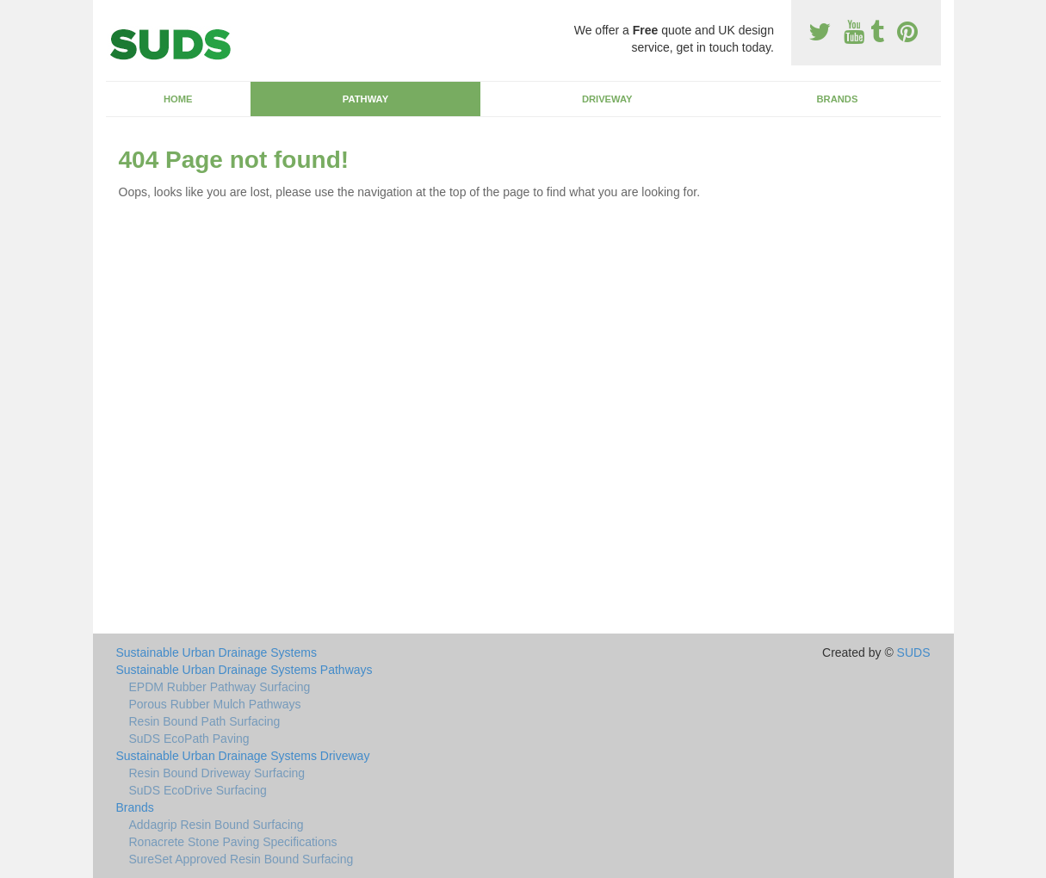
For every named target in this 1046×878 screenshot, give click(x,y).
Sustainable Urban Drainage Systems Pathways (244, 670)
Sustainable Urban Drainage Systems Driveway (243, 756)
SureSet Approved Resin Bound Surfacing (241, 859)
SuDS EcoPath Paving (189, 738)
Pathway (365, 99)
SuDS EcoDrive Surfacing (198, 790)
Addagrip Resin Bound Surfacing (216, 825)
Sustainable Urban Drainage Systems (216, 652)
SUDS (914, 652)
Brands (836, 99)
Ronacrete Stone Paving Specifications (233, 842)
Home (178, 99)
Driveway (607, 99)
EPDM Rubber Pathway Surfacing (220, 687)
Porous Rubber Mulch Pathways (215, 704)
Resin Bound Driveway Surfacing (217, 773)
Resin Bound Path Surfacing (205, 721)
